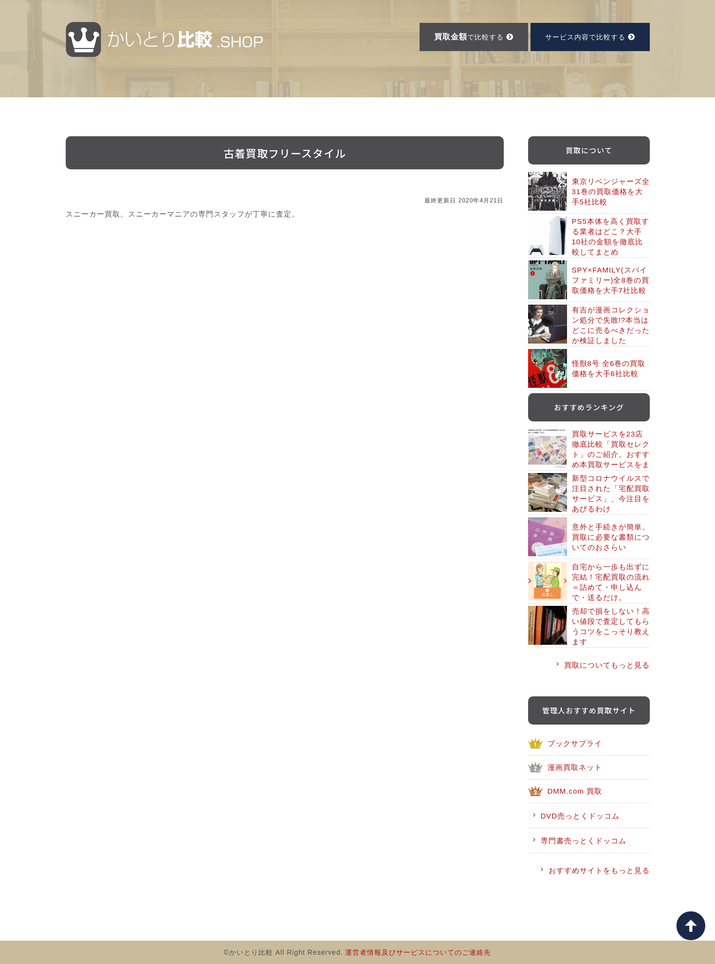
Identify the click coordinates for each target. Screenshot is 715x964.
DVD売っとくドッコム (580, 816)
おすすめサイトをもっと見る (599, 870)
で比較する (473, 37)
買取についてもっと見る (607, 665)
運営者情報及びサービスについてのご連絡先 (418, 952)
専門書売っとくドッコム (583, 841)
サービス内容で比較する (590, 37)
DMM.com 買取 (575, 791)
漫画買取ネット (575, 767)
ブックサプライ (575, 743)
